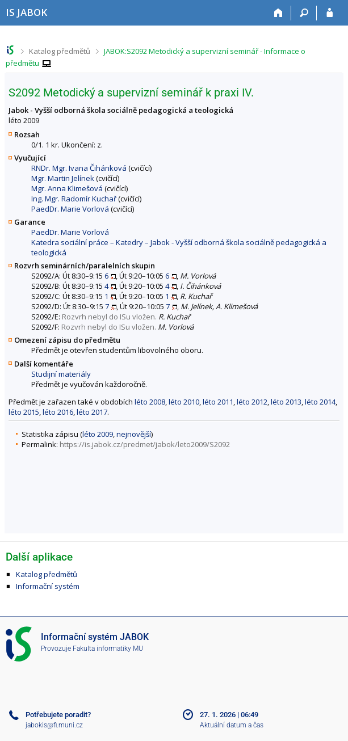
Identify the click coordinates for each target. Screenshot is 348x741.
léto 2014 (320, 402)
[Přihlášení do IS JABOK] (329, 13)
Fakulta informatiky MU (108, 648)
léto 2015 (24, 412)
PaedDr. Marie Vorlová (70, 209)
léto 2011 (218, 402)
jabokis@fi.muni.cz (54, 725)
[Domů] (278, 13)
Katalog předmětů (59, 51)
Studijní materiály (61, 374)
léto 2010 (184, 402)
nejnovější (133, 434)
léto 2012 (252, 402)
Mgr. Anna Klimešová (67, 188)
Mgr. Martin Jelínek (62, 178)
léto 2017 (92, 412)
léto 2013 (286, 402)
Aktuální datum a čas (231, 725)
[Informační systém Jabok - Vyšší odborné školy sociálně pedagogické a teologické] (26, 12)
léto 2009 (97, 434)
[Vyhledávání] (304, 13)
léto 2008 (150, 402)
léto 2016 (58, 412)
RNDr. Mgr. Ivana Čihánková (79, 168)
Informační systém (47, 586)
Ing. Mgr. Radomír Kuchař (73, 198)
